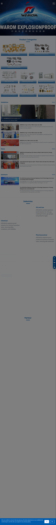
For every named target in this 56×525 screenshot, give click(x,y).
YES (46, 521)
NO (52, 521)
